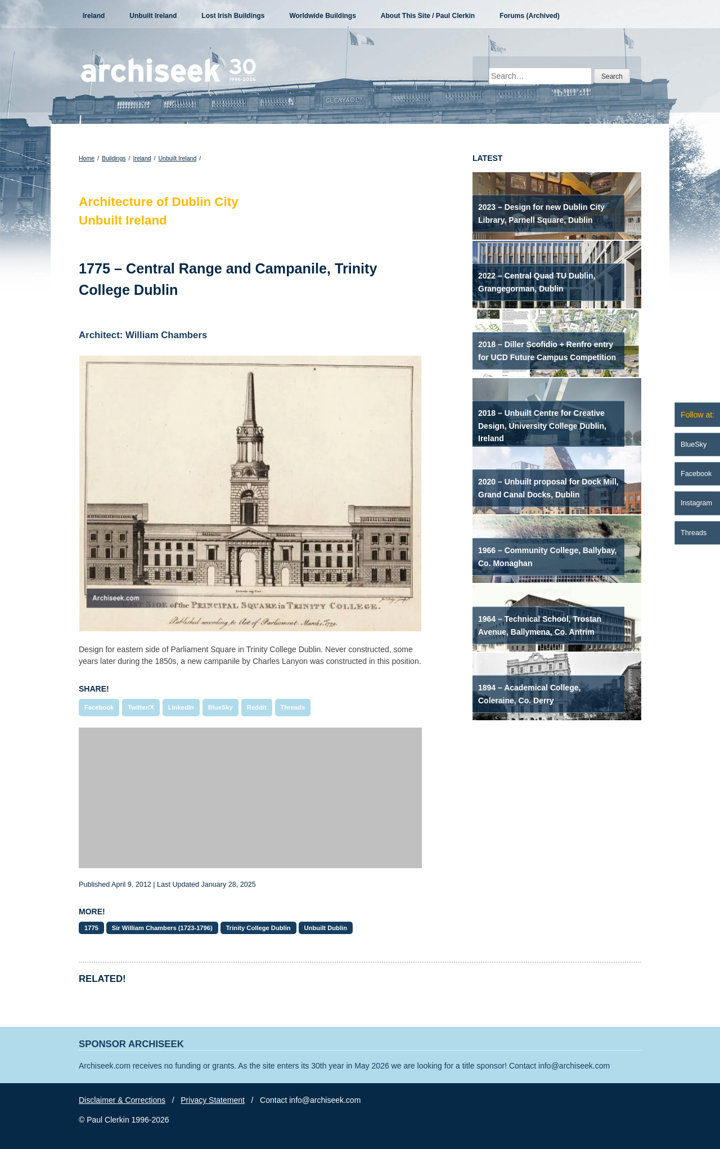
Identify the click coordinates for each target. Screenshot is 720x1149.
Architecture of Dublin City (158, 202)
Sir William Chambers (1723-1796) (162, 927)
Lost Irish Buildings (232, 16)
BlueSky (220, 707)
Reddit (257, 707)
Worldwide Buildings (322, 16)
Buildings (114, 158)
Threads (293, 707)
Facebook (99, 707)
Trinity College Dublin (258, 927)
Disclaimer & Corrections (122, 1100)
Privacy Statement (213, 1100)
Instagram (696, 503)
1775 (91, 927)
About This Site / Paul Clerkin (428, 16)
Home (86, 158)
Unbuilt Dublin (325, 927)
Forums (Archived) (530, 16)
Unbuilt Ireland (153, 16)
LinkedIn (181, 707)
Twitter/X (141, 707)
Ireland (94, 16)
